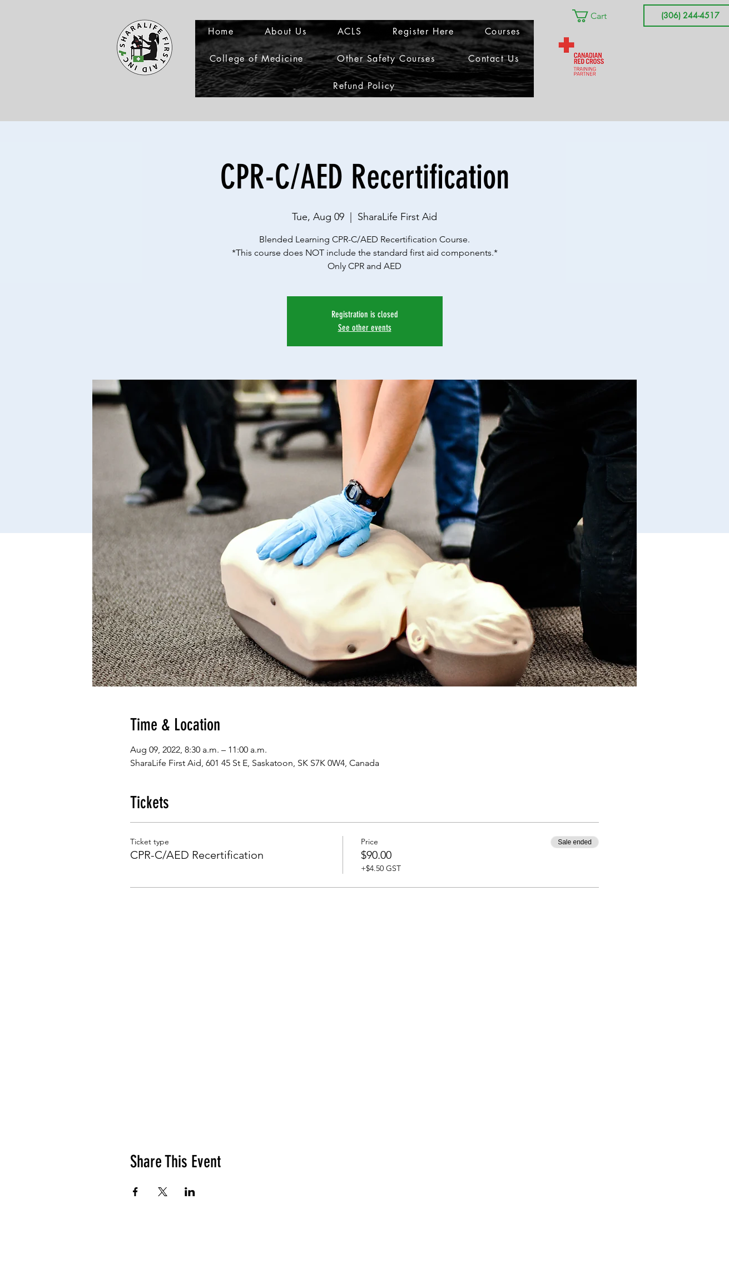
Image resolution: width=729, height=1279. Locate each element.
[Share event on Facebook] (135, 1191)
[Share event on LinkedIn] (190, 1191)
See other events (364, 327)
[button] (597, 15)
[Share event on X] (162, 1191)
